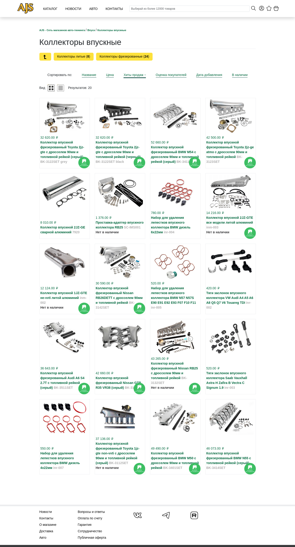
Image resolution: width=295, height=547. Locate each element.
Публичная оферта (92, 537)
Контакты (114, 9)
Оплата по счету (90, 518)
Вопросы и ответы (91, 512)
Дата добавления (209, 75)
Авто (93, 9)
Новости (73, 9)
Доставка (46, 531)
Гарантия (84, 525)
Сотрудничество (90, 531)
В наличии (240, 75)
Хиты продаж (135, 75)
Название (89, 75)
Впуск (91, 30)
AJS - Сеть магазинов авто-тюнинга (62, 30)
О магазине (47, 525)
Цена (110, 75)
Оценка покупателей (171, 75)
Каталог (50, 9)
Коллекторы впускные (111, 30)
